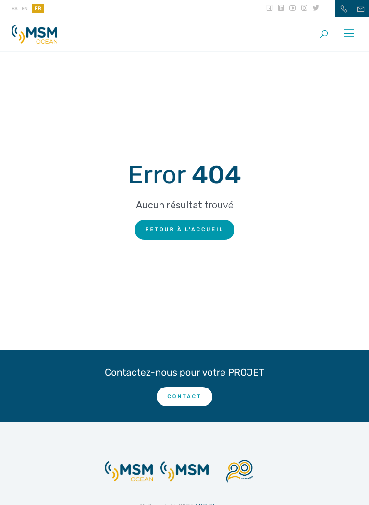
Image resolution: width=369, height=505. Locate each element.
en (25, 8)
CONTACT (184, 396)
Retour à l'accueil (184, 229)
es (15, 8)
